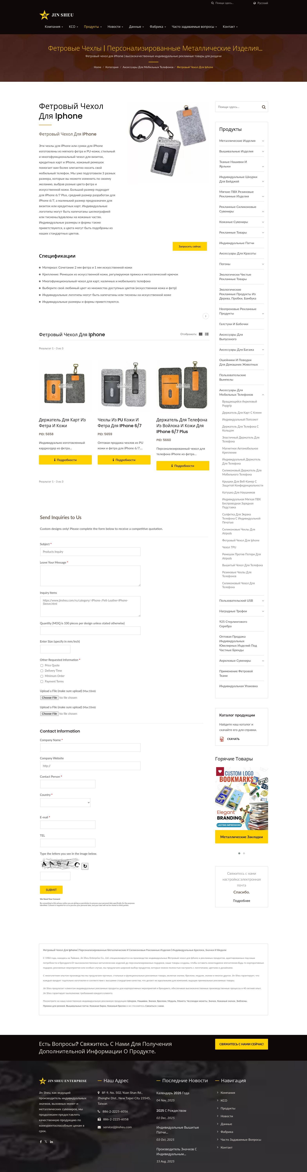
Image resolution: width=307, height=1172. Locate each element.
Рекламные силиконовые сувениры (237, 209)
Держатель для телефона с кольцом (240, 428)
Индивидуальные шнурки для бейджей (238, 179)
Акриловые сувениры (235, 660)
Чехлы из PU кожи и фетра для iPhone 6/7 (120, 423)
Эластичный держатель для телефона (240, 439)
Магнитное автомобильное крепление (240, 450)
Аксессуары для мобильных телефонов (148, 67)
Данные (136, 26)
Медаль (172, 1000)
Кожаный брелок (116, 1005)
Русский (263, 3)
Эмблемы (241, 1000)
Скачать (229, 739)
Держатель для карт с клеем (242, 412)
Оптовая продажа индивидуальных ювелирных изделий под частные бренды (238, 643)
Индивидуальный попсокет (240, 419)
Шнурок (131, 1000)
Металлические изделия (237, 140)
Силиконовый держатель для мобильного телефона (242, 472)
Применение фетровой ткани (236, 673)
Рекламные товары (233, 232)
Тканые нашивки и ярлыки (233, 164)
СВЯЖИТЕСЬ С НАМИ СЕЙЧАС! (241, 1044)
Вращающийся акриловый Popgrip (239, 403)
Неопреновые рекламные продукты (237, 311)
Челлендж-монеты (197, 1000)
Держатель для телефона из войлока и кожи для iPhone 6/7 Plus (182, 425)
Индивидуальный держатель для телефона (241, 461)
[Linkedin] (51, 1142)
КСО (73, 26)
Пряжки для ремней (54, 1005)
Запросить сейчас (190, 246)
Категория (112, 67)
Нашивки (142, 1000)
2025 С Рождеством (171, 1110)
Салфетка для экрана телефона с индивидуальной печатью (241, 518)
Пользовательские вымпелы (232, 377)
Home (97, 67)
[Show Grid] (200, 333)
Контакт (230, 26)
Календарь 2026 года (172, 1093)
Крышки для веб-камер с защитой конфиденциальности (242, 483)
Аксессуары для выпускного (231, 337)
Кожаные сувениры (233, 222)
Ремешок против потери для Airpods (241, 556)
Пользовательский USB (236, 600)
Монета (181, 1000)
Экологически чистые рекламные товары (235, 276)
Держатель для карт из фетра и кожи (62, 423)
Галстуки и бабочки (233, 324)
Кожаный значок (226, 1000)
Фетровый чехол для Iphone (195, 67)
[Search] (233, 3)
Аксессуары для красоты (237, 253)
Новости (115, 26)
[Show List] (206, 333)
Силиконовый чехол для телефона (238, 585)
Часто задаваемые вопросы (194, 26)
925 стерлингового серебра (233, 624)
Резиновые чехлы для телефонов (236, 574)
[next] (206, 316)
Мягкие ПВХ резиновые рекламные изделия (236, 194)
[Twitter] (45, 1142)
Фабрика (158, 26)
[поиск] (213, 3)
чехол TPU (229, 547)
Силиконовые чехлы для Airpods (238, 531)
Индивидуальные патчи (236, 243)
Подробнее (241, 901)
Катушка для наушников (238, 492)
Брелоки (161, 1000)
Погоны (224, 264)
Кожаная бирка (98, 1005)
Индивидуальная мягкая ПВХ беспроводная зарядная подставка (241, 503)
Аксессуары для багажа (236, 349)
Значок (152, 1000)
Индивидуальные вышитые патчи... (177, 1130)
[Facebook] (41, 1142)
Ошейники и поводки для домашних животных (238, 362)
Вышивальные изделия (236, 151)
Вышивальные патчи (77, 1005)
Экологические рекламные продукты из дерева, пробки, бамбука (237, 294)
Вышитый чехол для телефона (242, 565)
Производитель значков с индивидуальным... (176, 1151)
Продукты (93, 26)
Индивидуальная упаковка (238, 686)
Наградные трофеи (233, 611)
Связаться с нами (154, 1005)
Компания (54, 26)
